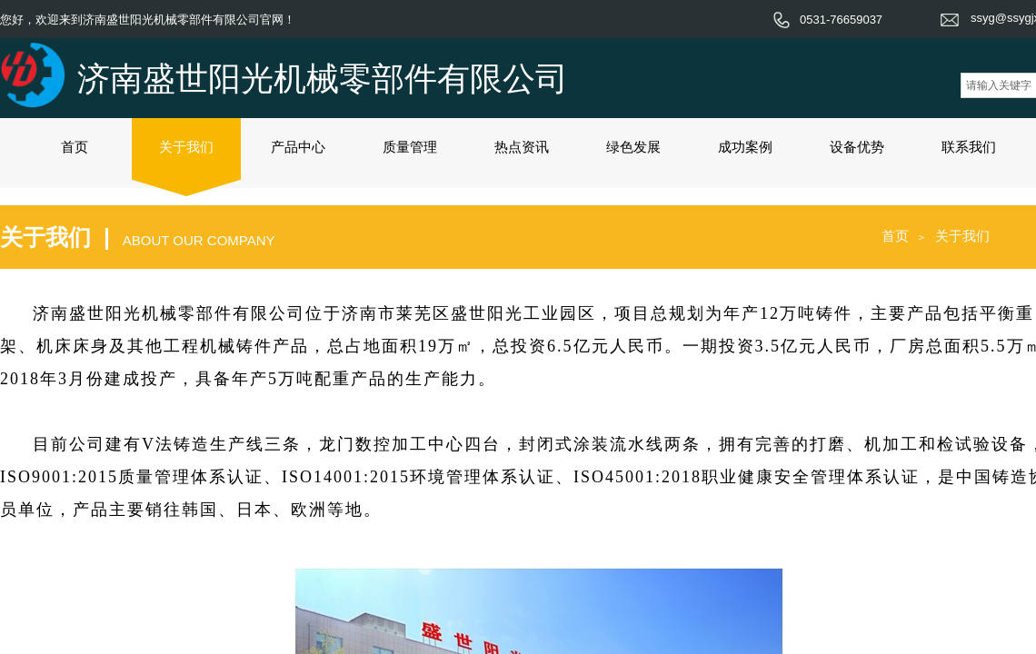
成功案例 (745, 146)
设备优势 (857, 146)
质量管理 (410, 146)
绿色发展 (633, 146)
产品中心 (298, 146)
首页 (74, 146)
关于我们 (186, 146)
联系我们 (968, 146)
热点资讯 (521, 146)
